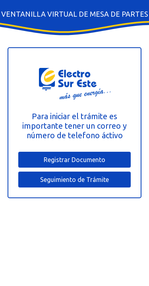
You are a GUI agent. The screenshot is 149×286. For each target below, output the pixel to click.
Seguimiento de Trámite (74, 179)
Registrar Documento (74, 159)
